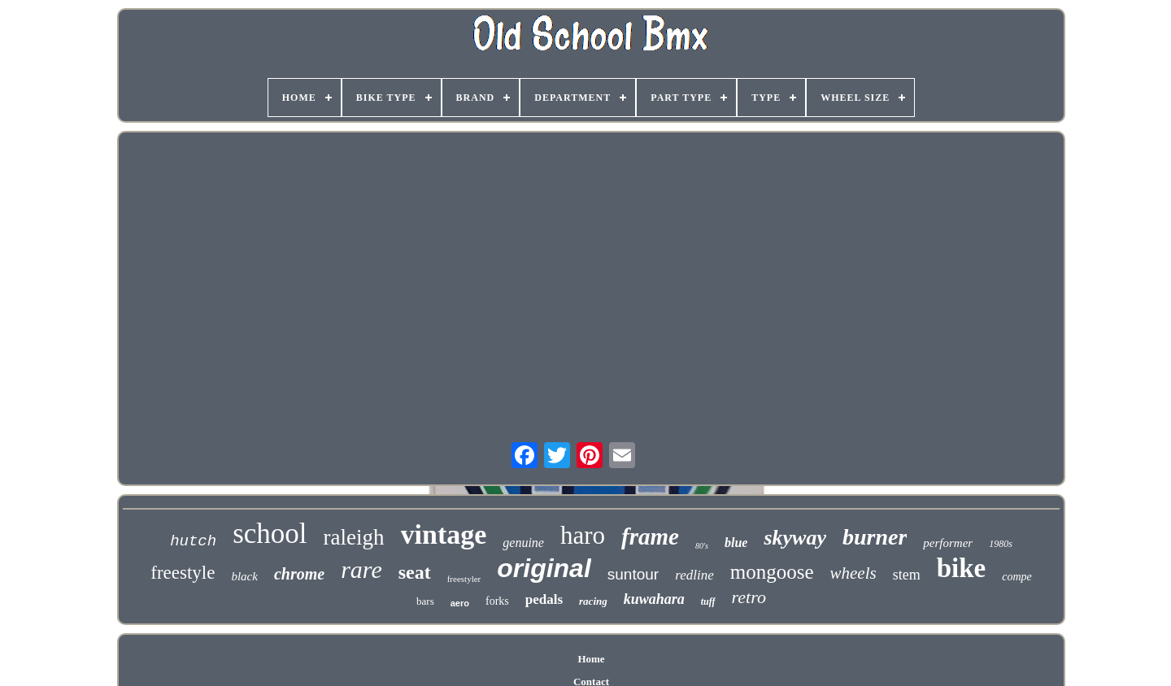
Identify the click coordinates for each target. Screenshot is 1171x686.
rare (361, 569)
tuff (708, 601)
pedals (544, 599)
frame (650, 536)
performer (948, 542)
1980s (1000, 543)
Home (590, 659)
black (244, 576)
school (270, 533)
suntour (633, 574)
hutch (193, 541)
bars (425, 601)
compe (1017, 577)
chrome (299, 574)
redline (694, 575)
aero (460, 603)
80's (701, 545)
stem (907, 575)
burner (874, 536)
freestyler (464, 579)
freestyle (182, 572)
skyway (795, 537)
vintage (444, 534)
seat (414, 572)
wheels (852, 573)
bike (961, 568)
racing (593, 601)
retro (749, 597)
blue (736, 542)
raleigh (354, 537)
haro (582, 535)
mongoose (772, 572)
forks (497, 601)
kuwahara (654, 599)
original (544, 568)
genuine (523, 542)
